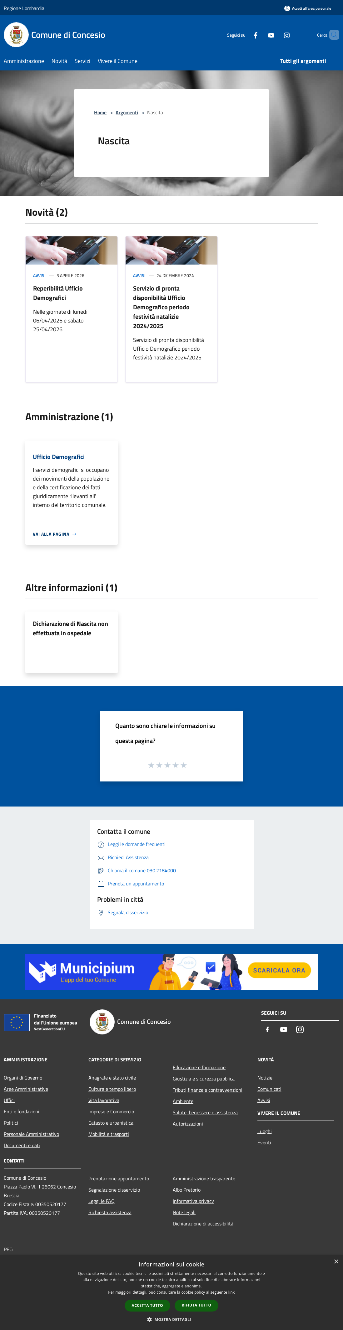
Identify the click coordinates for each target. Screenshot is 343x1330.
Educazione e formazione (199, 1067)
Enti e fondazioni (21, 1111)
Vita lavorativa (103, 1100)
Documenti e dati (22, 1145)
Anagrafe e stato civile (112, 1077)
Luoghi (264, 1131)
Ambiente (183, 1101)
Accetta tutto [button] (147, 1305)
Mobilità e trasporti (108, 1134)
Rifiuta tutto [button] (196, 1305)
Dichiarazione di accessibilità (203, 1223)
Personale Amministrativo (31, 1134)
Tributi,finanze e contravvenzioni (207, 1090)
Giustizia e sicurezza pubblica (204, 1078)
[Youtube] (260, 34)
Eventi (264, 1142)
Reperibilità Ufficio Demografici (58, 292)
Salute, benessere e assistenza (205, 1112)
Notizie (264, 1077)
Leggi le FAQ (101, 1201)
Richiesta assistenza (110, 1212)
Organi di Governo (23, 1077)
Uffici (9, 1100)
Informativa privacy (193, 1201)
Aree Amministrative (26, 1089)
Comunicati (269, 1089)
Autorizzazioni (188, 1123)
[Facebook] (245, 34)
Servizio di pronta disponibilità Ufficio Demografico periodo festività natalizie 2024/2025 (161, 307)
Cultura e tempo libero (112, 1089)
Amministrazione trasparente (204, 1178)
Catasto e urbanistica (110, 1122)
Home (100, 112)
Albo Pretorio (187, 1189)
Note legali (184, 1212)
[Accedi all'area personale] (307, 8)
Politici (11, 1122)
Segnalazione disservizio (114, 1189)
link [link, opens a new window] (231, 1292)
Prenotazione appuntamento (118, 1178)
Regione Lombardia (24, 8)
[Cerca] (331, 34)
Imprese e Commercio (111, 1111)
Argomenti (127, 112)
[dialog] (171, 1292)
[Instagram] (276, 34)
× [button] (336, 1262)
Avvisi (39, 275)
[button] (171, 1319)
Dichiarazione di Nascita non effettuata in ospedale (70, 628)
